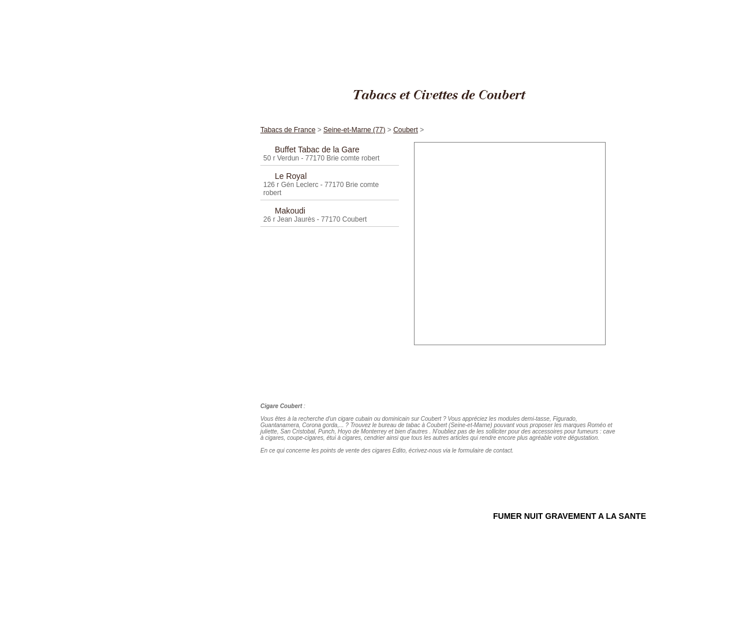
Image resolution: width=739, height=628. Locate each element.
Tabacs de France (542, 5)
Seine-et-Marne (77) (596, 5)
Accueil (199, 103)
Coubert (638, 5)
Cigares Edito (496, 5)
